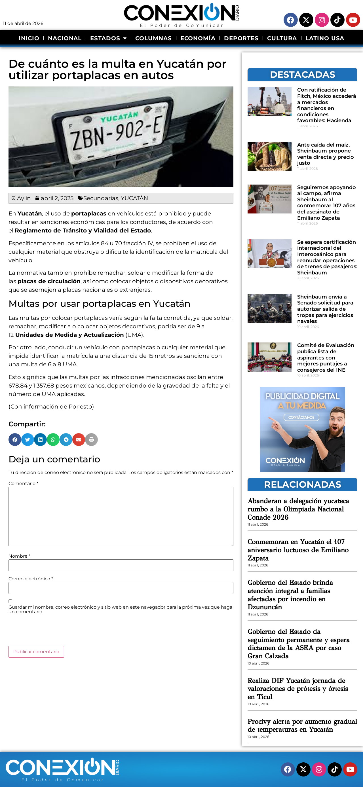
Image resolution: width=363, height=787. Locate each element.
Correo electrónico (31, 579)
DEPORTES (241, 38)
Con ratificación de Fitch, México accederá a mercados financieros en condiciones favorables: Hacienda (326, 105)
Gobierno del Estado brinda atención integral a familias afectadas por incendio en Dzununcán (290, 594)
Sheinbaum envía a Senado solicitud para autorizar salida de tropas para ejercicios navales (325, 309)
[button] (15, 439)
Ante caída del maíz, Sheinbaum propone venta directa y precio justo (325, 154)
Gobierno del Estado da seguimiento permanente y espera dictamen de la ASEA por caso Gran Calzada (299, 643)
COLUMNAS (153, 38)
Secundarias (100, 198)
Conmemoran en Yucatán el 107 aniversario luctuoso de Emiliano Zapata (298, 550)
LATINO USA (324, 38)
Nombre (19, 556)
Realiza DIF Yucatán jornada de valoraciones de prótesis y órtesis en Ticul (298, 688)
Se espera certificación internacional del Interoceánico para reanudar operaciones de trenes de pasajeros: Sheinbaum (327, 257)
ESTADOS (108, 38)
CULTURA (282, 38)
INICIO (29, 38)
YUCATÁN (134, 198)
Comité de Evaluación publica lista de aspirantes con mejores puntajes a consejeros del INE (325, 357)
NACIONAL (65, 38)
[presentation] (52, 632)
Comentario (23, 483)
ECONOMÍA (198, 38)
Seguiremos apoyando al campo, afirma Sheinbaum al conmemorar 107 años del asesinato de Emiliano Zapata (326, 202)
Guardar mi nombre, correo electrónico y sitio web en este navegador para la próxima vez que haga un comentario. (120, 609)
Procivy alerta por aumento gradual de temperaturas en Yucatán (302, 725)
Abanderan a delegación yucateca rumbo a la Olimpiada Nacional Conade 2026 (298, 509)
